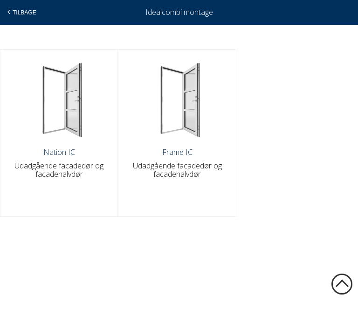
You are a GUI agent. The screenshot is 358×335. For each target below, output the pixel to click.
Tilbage (20, 12)
